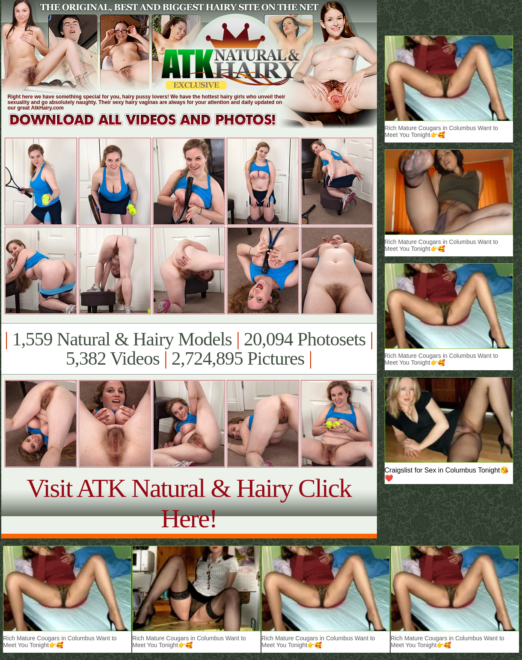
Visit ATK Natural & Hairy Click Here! (189, 503)
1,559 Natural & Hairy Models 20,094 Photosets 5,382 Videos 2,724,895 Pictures (189, 349)
